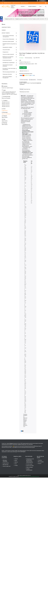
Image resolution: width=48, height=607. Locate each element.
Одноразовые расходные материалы (8, 65)
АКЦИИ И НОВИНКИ (32, 6)
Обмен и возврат (29, 467)
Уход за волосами (6, 49)
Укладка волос (5, 52)
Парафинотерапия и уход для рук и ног (9, 44)
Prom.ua (29, 475)
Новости (16, 462)
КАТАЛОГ (23, 6)
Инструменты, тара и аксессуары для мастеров (9, 69)
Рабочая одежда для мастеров (9, 71)
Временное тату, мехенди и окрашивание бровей (8, 57)
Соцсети (39, 463)
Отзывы (16, 465)
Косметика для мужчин (7, 60)
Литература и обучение (7, 74)
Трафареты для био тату (9, 18)
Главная (16, 458)
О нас (16, 463)
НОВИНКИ (4, 30)
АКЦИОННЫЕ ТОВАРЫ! (6, 27)
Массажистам (5, 464)
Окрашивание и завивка (7, 47)
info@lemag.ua (4, 110)
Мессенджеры (41, 461)
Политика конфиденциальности (33, 476)
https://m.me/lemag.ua (6, 113)
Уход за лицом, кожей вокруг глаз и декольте (8, 36)
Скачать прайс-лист (7, 466)
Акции (16, 460)
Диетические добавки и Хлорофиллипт (7, 77)
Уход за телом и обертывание (8, 39)
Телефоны (40, 460)
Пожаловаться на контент (23, 476)
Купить (24, 67)
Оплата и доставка (30, 465)
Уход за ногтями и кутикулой (8, 54)
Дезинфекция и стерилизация (8, 62)
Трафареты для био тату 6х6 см (21, 18)
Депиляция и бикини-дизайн (8, 41)
